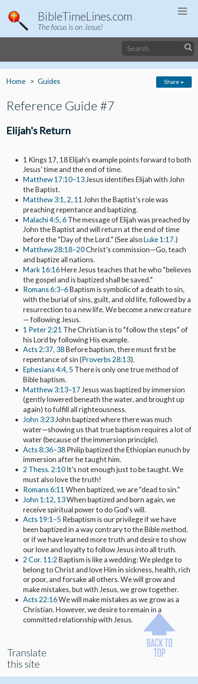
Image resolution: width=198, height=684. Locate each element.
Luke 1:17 (159, 239)
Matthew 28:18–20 (54, 249)
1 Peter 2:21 (42, 329)
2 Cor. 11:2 (40, 559)
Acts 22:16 (40, 599)
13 (61, 499)
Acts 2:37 (38, 349)
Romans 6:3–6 (45, 289)
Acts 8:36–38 (44, 449)
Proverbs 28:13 (106, 359)
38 (60, 349)
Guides (49, 81)
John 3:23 (38, 419)
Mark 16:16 (41, 269)
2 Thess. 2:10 (44, 469)
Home (16, 81)
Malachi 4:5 (41, 219)
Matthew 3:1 (43, 199)
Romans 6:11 (43, 489)
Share (174, 81)
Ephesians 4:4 (44, 369)
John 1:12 (38, 499)
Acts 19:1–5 (42, 519)
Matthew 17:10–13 (54, 179)
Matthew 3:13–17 (51, 389)
